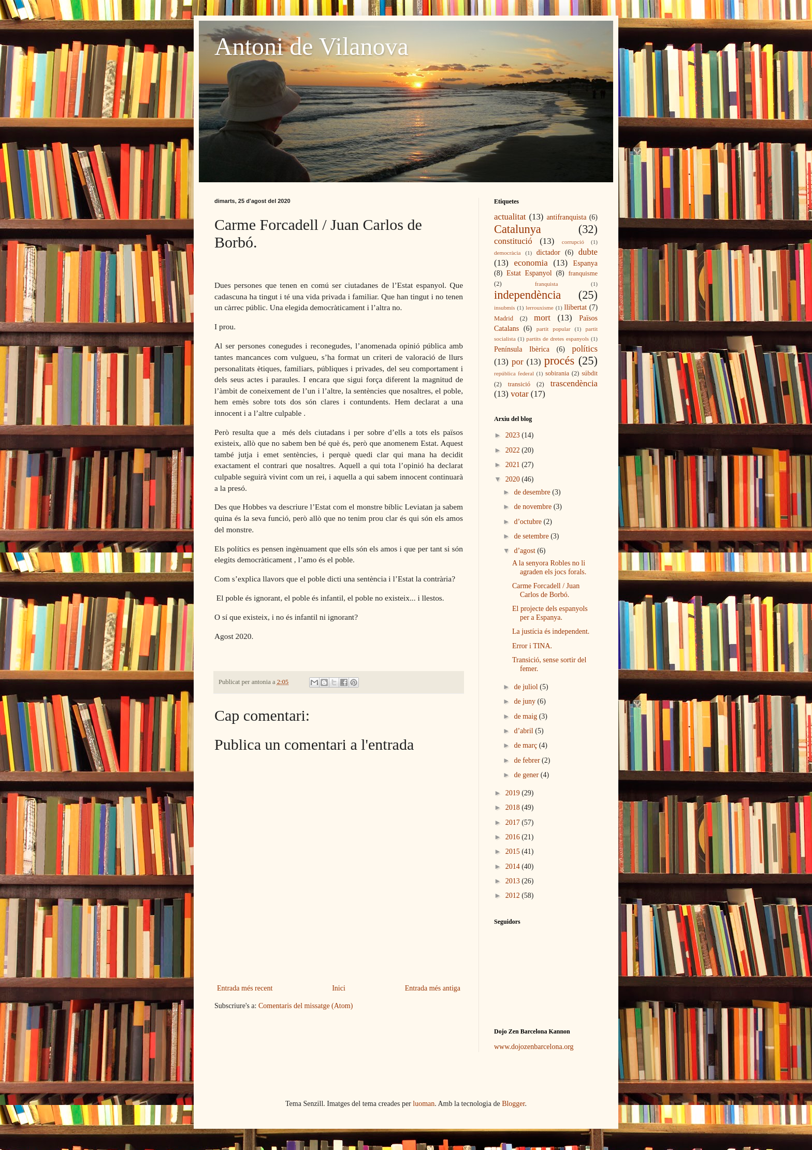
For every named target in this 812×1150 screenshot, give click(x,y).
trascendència (574, 383)
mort (542, 318)
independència (527, 294)
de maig (526, 716)
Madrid (503, 318)
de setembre (532, 536)
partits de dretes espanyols (557, 339)
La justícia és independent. (550, 631)
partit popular (553, 329)
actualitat (510, 217)
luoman (423, 1104)
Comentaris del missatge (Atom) (305, 1006)
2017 (513, 822)
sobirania (557, 373)
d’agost (525, 551)
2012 (513, 895)
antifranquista (566, 217)
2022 (513, 450)
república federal (514, 373)
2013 (513, 881)
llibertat (575, 307)
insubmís (504, 307)
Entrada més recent (244, 988)
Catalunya (517, 229)
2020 (513, 479)
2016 (513, 837)
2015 (513, 851)
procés (559, 360)
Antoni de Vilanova (311, 46)
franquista (546, 284)
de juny (525, 701)
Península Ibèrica (521, 349)
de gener (527, 775)
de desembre (533, 492)
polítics (585, 349)
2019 (513, 793)
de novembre (533, 507)
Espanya (585, 263)
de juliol (527, 687)
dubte (588, 252)
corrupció (573, 242)
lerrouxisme (539, 307)
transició (519, 384)
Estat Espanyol (529, 273)
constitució (513, 241)
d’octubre (528, 522)
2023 (513, 435)
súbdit (590, 373)
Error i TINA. (532, 646)
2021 (513, 465)
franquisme (583, 273)
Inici (338, 988)
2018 (513, 807)
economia (530, 263)
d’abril (524, 731)
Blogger (513, 1104)
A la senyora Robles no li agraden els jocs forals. (549, 567)
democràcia (507, 253)
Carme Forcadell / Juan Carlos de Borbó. (545, 590)
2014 (513, 866)
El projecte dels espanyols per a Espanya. (550, 613)
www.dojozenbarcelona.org (534, 1047)
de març (526, 745)
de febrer (528, 760)
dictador (548, 252)
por (517, 362)
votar (519, 394)
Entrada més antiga (432, 988)
